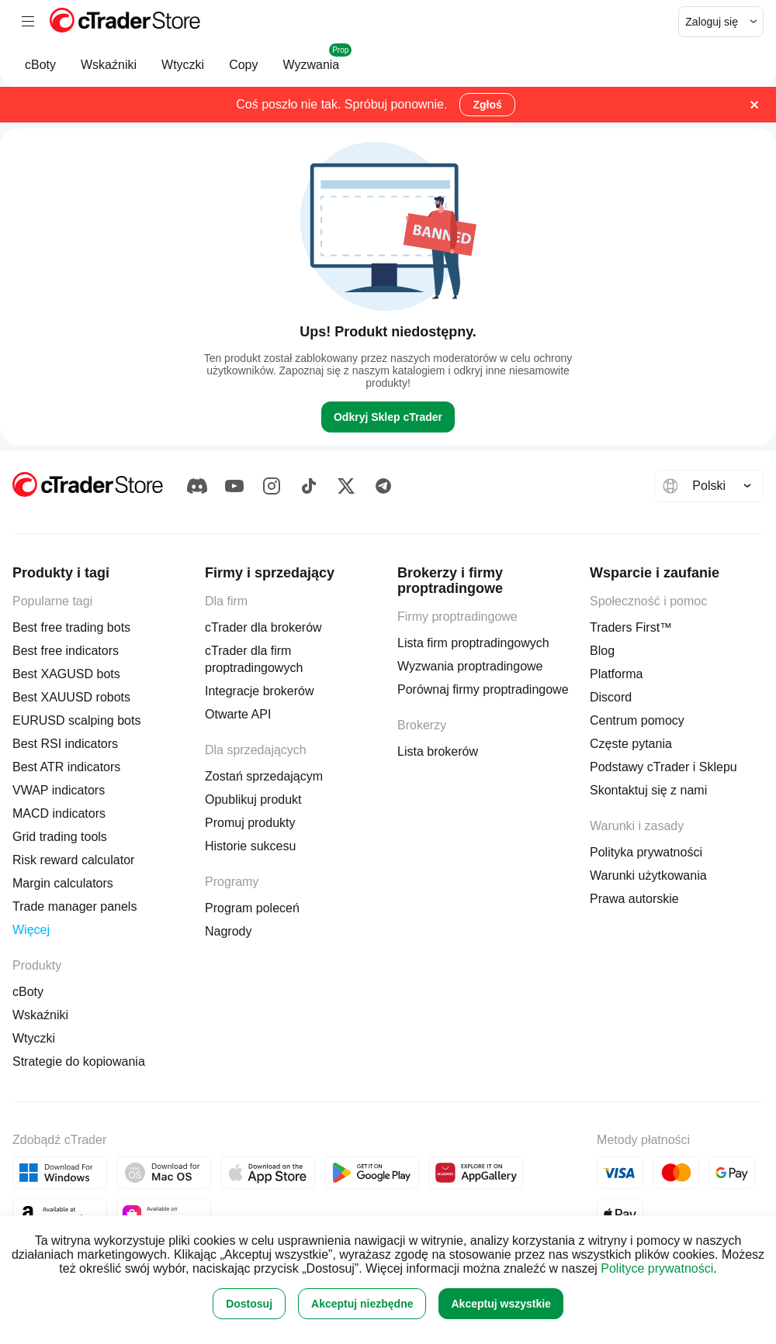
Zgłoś (487, 104)
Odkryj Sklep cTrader (388, 417)
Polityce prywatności (657, 1268)
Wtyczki (183, 72)
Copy (243, 72)
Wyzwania (311, 65)
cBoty (40, 72)
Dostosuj (249, 1303)
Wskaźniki (108, 72)
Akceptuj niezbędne (362, 1303)
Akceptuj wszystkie (500, 1303)
